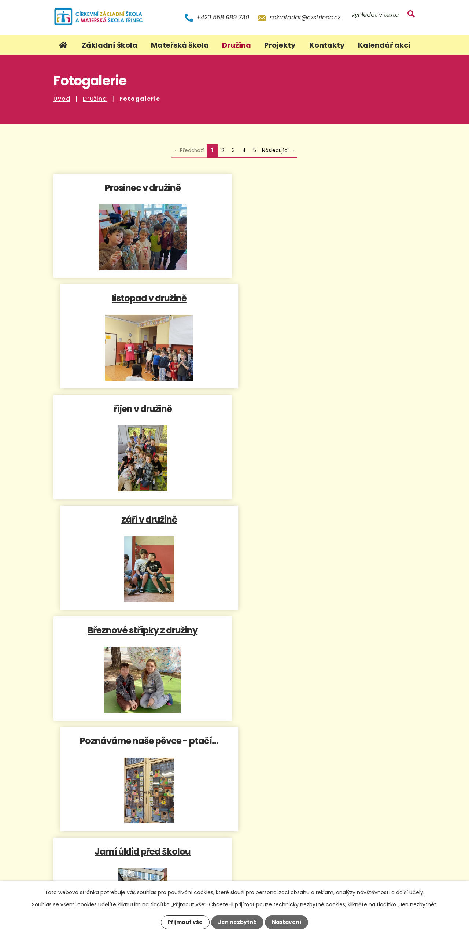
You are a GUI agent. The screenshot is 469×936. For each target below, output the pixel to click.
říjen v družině (142, 298)
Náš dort (327, 630)
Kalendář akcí (384, 45)
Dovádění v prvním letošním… (142, 630)
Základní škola (109, 45)
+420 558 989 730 (222, 17)
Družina (95, 99)
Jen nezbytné (237, 922)
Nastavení (286, 922)
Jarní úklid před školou (143, 519)
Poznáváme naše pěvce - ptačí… (327, 408)
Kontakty (327, 45)
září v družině (327, 298)
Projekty (280, 45)
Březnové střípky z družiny (142, 408)
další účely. (410, 892)
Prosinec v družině (142, 187)
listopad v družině (326, 187)
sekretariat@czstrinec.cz (305, 17)
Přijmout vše (185, 922)
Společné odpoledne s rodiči (326, 519)
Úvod (61, 99)
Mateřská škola (180, 45)
